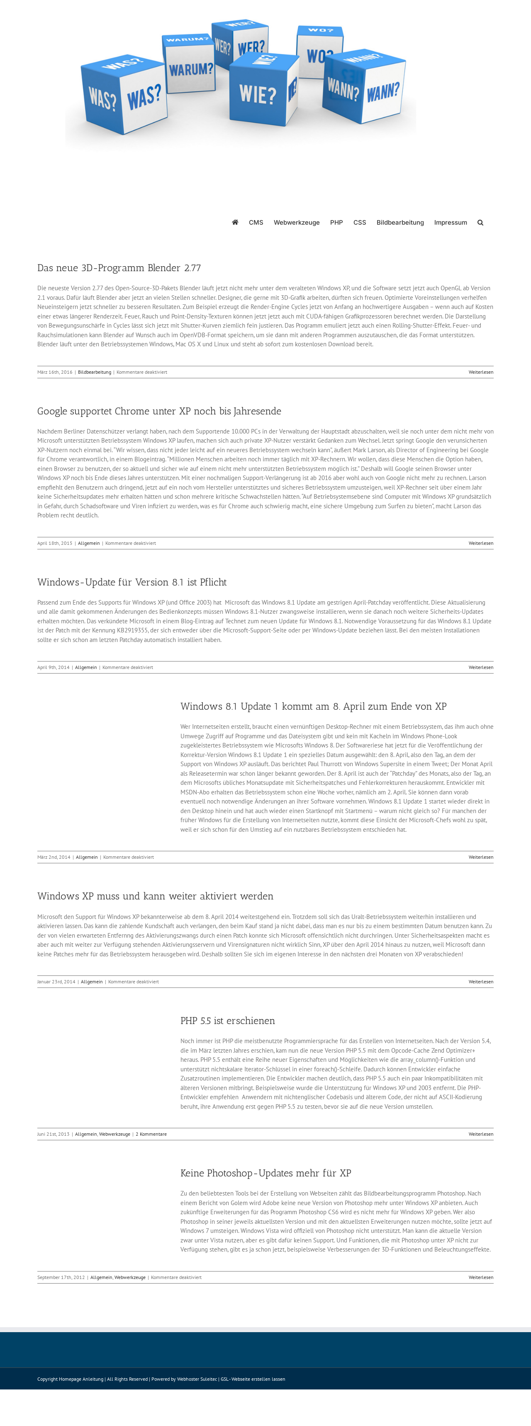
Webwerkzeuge (114, 1134)
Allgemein (89, 543)
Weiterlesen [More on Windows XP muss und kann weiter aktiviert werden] (481, 981)
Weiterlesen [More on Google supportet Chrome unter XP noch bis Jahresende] (481, 543)
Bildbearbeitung (94, 372)
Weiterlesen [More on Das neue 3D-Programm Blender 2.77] (481, 372)
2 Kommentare (151, 1134)
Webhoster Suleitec (197, 1379)
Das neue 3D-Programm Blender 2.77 (119, 268)
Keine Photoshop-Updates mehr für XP (265, 1173)
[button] (480, 221)
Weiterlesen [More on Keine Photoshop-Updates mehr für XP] (481, 1277)
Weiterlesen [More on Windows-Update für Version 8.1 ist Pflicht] (481, 667)
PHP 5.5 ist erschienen (227, 1020)
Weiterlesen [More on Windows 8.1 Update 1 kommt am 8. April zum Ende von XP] (481, 857)
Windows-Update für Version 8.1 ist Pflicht (132, 582)
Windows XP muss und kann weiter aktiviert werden (155, 896)
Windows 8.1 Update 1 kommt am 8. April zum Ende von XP (313, 706)
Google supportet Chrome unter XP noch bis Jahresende (159, 411)
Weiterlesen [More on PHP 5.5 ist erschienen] (481, 1134)
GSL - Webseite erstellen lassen (253, 1379)
